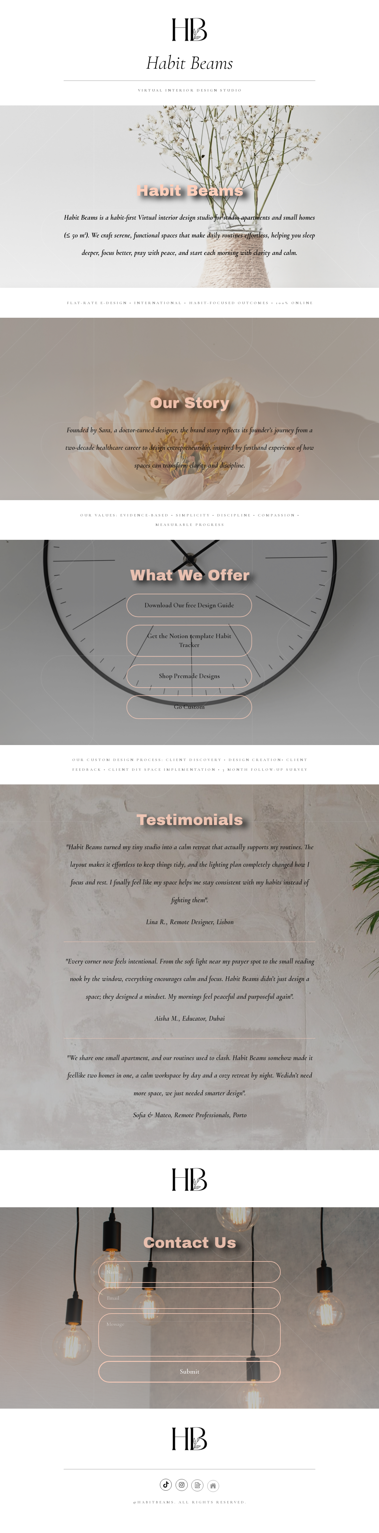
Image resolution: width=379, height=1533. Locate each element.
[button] (166, 1486)
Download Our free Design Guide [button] (188, 605)
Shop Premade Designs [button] (188, 676)
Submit (190, 1371)
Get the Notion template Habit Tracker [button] (188, 640)
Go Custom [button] (188, 707)
